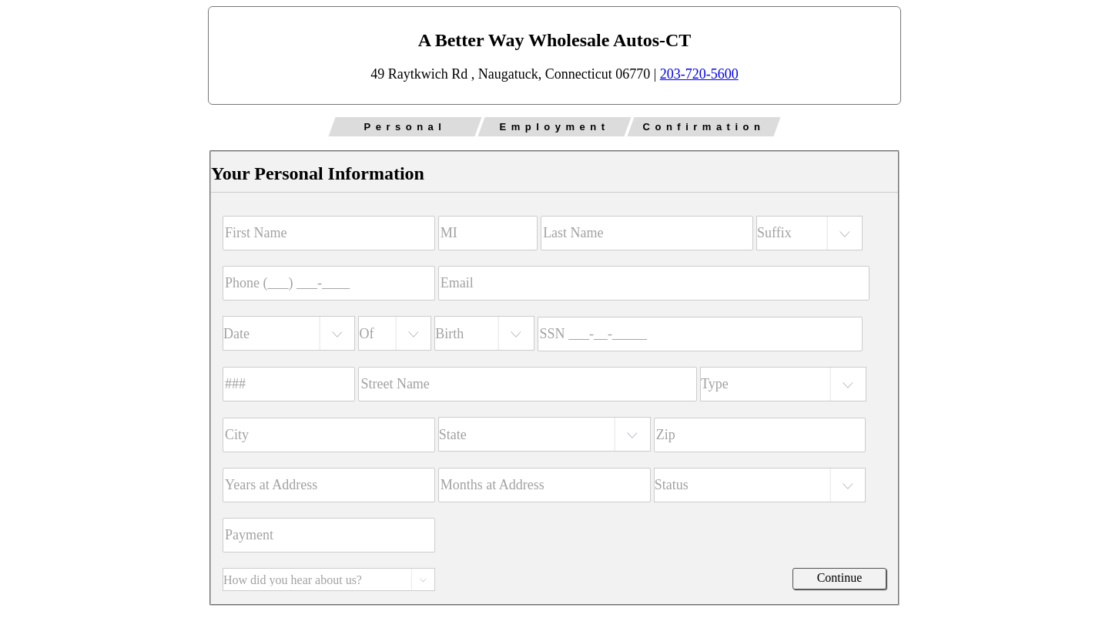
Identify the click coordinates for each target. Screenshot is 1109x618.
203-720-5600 (699, 74)
